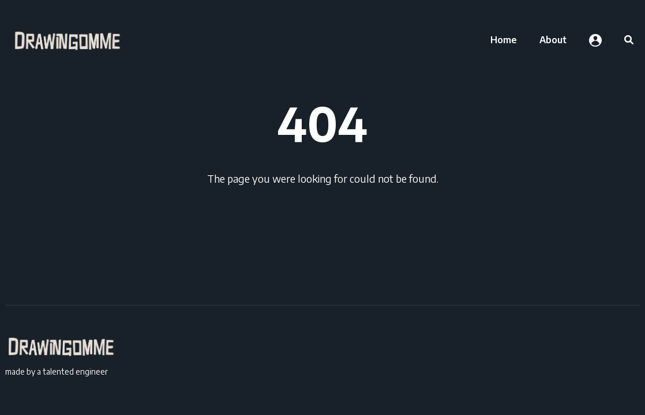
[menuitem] (503, 39)
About (553, 40)
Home (503, 40)
